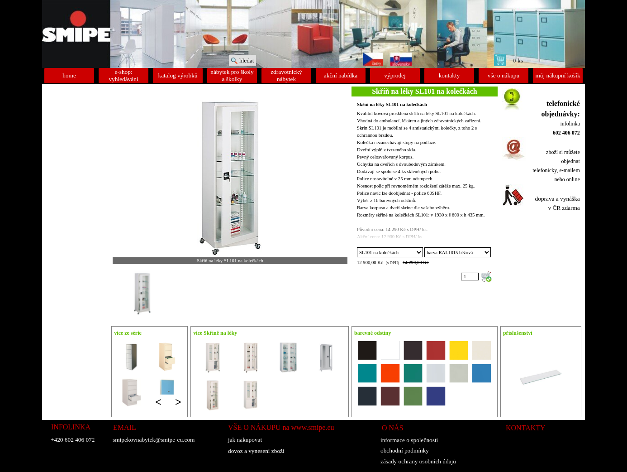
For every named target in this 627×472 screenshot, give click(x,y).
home (69, 75)
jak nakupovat (245, 439)
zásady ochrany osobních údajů (418, 461)
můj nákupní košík (557, 75)
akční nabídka (340, 75)
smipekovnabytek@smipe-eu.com (154, 439)
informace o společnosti (409, 440)
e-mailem (569, 170)
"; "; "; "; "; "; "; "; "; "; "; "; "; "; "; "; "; (457, 252)
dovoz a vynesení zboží (256, 451)
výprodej (394, 75)
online (573, 179)
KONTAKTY (526, 428)
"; (390, 252)
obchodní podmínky (404, 450)
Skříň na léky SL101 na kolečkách (392, 104)
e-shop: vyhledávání (123, 75)
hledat (246, 60)
